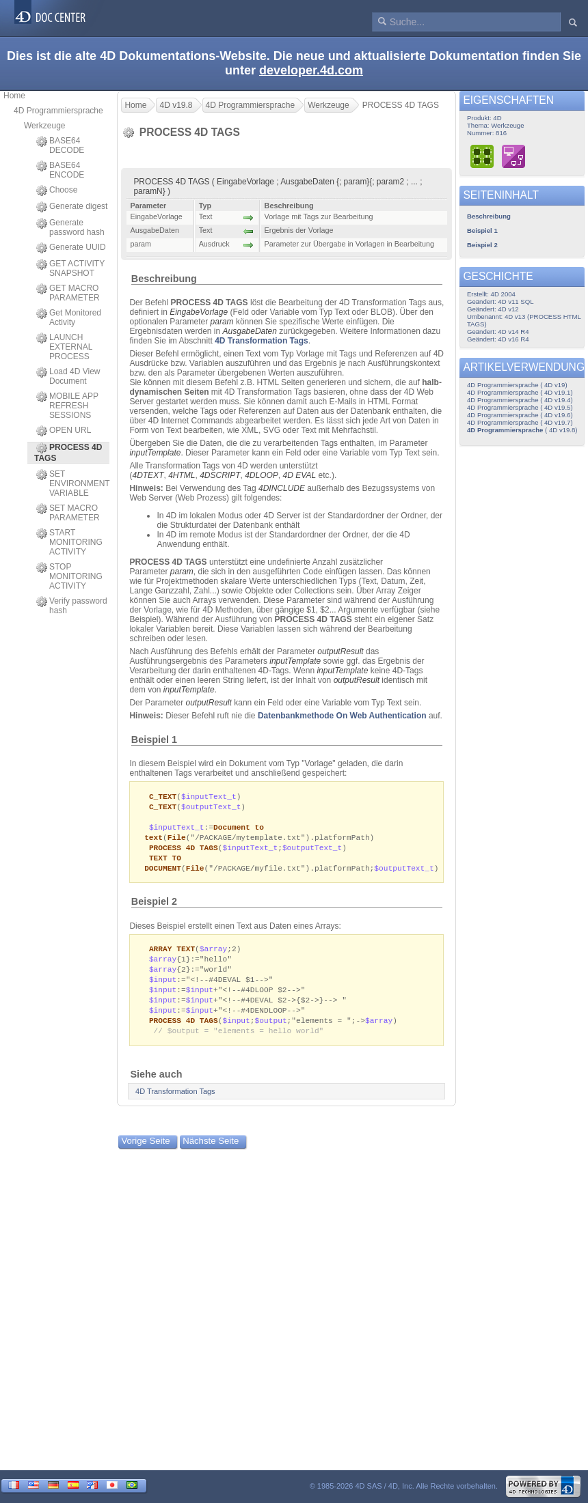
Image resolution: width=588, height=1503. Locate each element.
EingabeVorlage (199, 312)
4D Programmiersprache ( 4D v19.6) (520, 415)
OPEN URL (63, 430)
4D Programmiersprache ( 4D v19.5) (520, 407)
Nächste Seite (211, 1152)
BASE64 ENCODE (60, 170)
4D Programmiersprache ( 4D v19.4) (520, 400)
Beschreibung (164, 278)
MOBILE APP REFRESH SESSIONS (67, 405)
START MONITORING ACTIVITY (69, 542)
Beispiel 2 (154, 906)
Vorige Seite (146, 1152)
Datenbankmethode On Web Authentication (342, 715)
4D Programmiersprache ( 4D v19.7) (520, 422)
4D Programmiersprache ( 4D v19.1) (520, 392)
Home (14, 95)
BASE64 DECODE (60, 145)
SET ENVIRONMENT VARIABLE (72, 483)
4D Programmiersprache (58, 110)
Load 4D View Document (68, 376)
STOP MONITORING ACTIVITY (69, 576)
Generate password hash (70, 227)
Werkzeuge (44, 125)
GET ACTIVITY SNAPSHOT (70, 268)
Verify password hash (71, 605)
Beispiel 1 (154, 739)
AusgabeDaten (250, 331)
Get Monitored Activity (68, 317)
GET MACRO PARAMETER (68, 293)
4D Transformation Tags (261, 341)
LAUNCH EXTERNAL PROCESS (64, 347)
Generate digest (71, 206)
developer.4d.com (311, 70)
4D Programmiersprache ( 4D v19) (517, 385)
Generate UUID (71, 247)
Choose (56, 190)
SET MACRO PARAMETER (68, 512)
